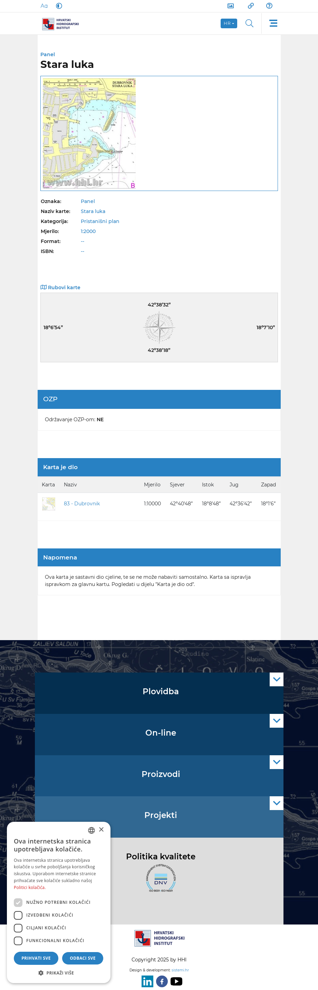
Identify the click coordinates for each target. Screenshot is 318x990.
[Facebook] (160, 981)
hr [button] (227, 23)
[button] (59, 972)
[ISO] (159, 881)
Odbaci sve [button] (83, 958)
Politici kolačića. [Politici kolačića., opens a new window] (30, 887)
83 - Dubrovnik (82, 504)
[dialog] (58, 902)
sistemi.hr (180, 970)
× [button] (101, 829)
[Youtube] (175, 981)
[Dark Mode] (57, 6)
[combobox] (91, 830)
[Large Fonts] (44, 6)
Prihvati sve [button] (36, 958)
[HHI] (63, 23)
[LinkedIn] (146, 981)
